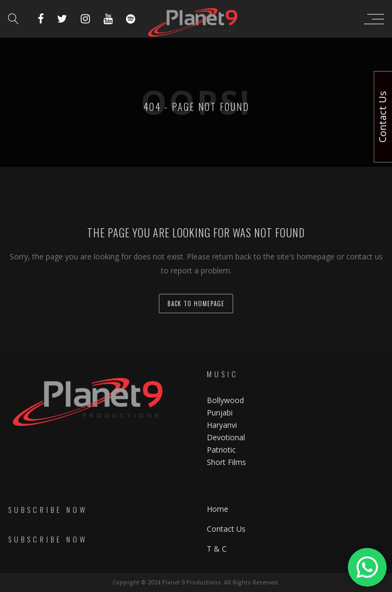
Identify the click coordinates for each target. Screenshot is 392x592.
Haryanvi (222, 425)
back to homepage (196, 303)
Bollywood (225, 400)
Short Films (226, 462)
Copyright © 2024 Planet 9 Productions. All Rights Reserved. (196, 582)
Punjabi (220, 412)
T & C (217, 549)
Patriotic (222, 450)
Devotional (226, 437)
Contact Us (226, 529)
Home (217, 509)
